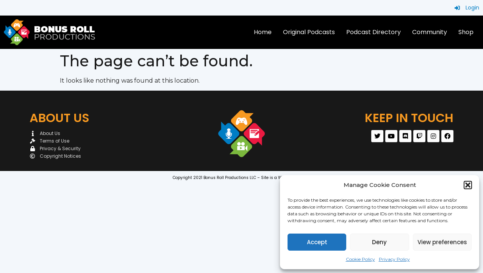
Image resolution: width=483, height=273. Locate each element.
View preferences (442, 242)
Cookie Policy (360, 259)
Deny (379, 242)
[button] (468, 185)
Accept (317, 242)
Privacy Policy (394, 259)
